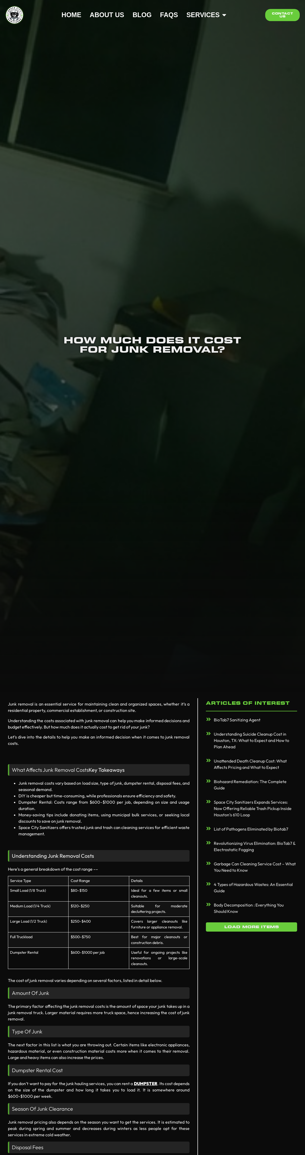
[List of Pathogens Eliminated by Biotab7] (208, 828)
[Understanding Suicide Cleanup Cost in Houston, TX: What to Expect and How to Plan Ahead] (208, 733)
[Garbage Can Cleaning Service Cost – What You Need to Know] (208, 863)
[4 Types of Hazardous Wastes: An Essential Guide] (208, 883)
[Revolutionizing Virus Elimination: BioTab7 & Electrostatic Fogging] (208, 842)
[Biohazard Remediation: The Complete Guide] (208, 781)
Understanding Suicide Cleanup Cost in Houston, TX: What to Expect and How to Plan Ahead (251, 740)
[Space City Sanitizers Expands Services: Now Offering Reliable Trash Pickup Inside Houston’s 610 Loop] (208, 801)
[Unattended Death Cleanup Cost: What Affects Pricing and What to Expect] (208, 760)
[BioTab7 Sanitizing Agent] (208, 719)
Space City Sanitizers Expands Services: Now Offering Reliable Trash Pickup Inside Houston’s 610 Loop (253, 808)
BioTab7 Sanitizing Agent (237, 719)
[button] (251, 927)
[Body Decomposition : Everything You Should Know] (208, 904)
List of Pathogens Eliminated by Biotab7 (251, 829)
